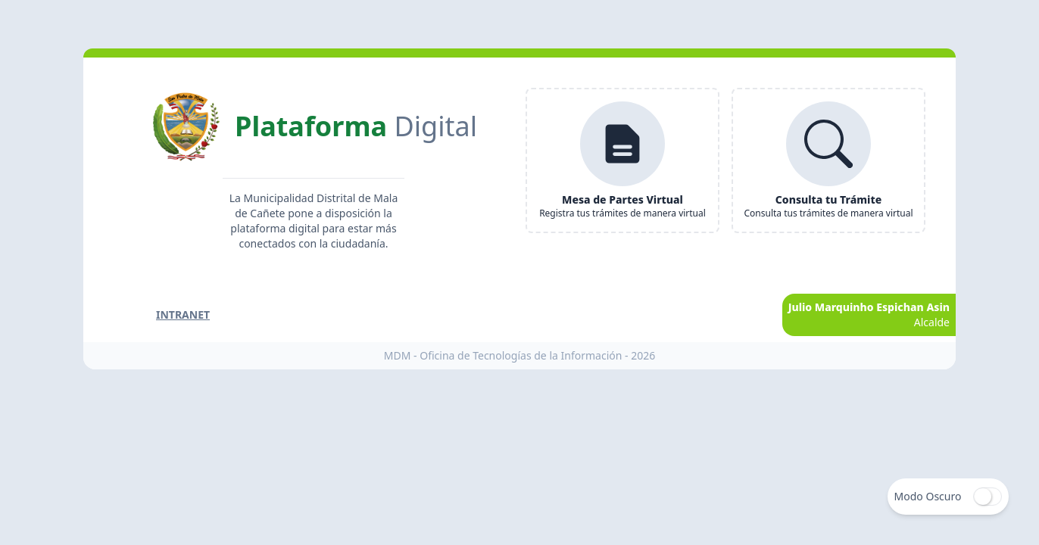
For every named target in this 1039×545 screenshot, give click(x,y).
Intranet (183, 314)
